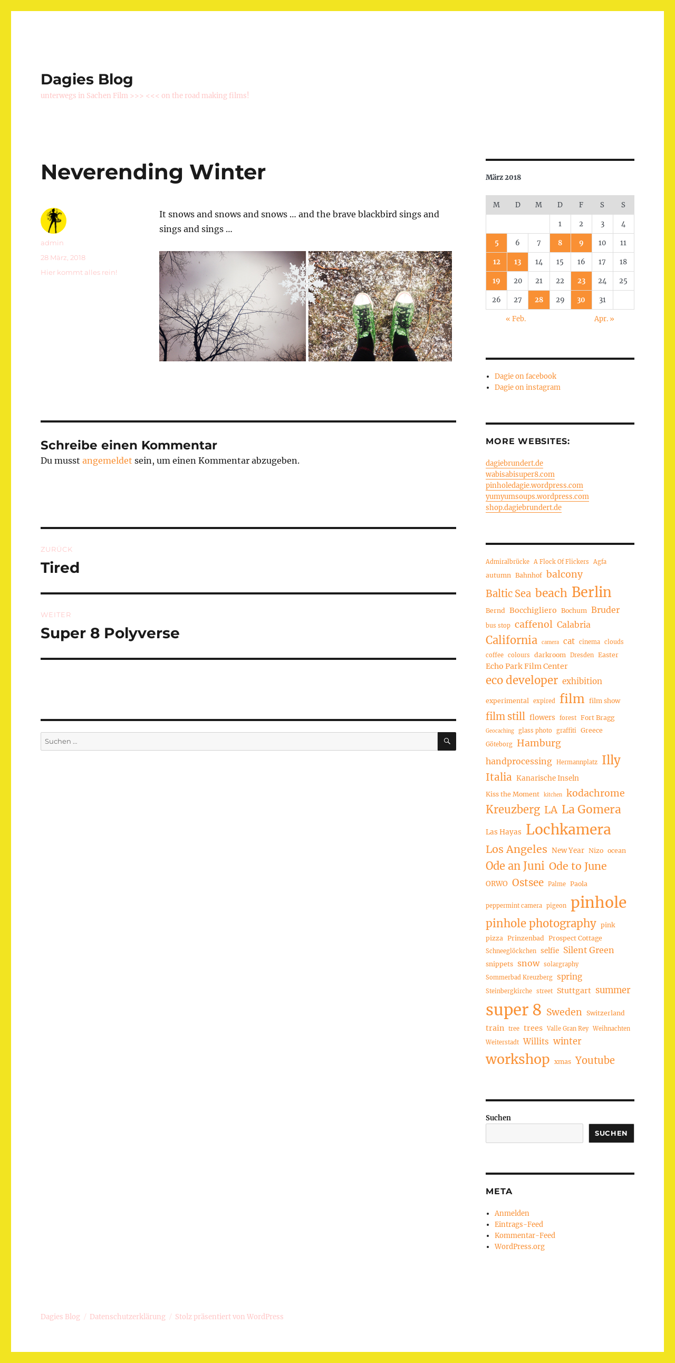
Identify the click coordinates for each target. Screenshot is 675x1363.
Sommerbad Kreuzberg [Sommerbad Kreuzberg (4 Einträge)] (519, 977)
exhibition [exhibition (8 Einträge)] (582, 681)
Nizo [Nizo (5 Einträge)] (596, 851)
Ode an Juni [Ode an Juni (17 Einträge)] (515, 865)
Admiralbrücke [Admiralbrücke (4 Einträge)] (507, 561)
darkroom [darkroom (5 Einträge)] (550, 655)
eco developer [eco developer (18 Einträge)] (522, 680)
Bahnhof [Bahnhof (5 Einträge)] (528, 575)
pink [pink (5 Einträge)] (608, 925)
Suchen (498, 1118)
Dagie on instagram (528, 387)
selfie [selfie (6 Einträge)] (550, 950)
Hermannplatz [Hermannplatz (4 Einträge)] (576, 762)
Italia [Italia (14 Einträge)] (499, 777)
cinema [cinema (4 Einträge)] (589, 642)
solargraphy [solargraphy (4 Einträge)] (561, 964)
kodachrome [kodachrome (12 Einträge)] (595, 793)
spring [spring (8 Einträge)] (569, 977)
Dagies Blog (87, 79)
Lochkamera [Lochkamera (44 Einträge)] (568, 829)
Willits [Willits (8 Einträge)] (536, 1041)
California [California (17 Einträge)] (511, 640)
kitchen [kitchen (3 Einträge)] (553, 795)
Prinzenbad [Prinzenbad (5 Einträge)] (525, 938)
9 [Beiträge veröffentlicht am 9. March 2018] (581, 242)
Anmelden (512, 1213)
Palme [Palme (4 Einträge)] (557, 884)
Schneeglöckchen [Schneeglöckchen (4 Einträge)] (511, 951)
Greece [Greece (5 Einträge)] (592, 730)
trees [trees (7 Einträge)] (533, 1028)
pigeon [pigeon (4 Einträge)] (556, 905)
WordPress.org (520, 1246)
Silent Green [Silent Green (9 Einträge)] (588, 950)
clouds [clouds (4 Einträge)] (614, 642)
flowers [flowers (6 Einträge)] (542, 717)
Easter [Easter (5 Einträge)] (608, 655)
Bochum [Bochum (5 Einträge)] (574, 611)
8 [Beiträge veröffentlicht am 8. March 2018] (560, 242)
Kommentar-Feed (525, 1235)
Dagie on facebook (525, 376)
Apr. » (604, 318)
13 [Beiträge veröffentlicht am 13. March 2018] (517, 261)
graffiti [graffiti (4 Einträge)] (566, 730)
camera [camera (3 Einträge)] (550, 642)
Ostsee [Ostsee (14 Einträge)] (528, 883)
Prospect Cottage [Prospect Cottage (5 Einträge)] (575, 938)
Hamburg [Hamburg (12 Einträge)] (539, 743)
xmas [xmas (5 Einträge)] (562, 1062)
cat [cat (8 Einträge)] (569, 641)
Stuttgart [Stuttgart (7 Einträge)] (574, 990)
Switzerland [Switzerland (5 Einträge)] (605, 1013)
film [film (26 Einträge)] (572, 699)
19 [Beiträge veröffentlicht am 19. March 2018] (496, 280)
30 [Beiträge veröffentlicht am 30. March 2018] (581, 299)
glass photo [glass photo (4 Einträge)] (535, 730)
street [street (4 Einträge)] (544, 991)
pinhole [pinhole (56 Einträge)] (598, 902)
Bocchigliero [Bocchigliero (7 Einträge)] (533, 610)
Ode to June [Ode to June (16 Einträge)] (578, 866)
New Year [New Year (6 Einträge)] (568, 850)
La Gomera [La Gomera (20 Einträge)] (591, 809)
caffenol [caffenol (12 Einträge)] (534, 624)
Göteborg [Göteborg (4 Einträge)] (499, 744)
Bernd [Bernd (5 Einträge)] (495, 611)
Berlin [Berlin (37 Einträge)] (592, 592)
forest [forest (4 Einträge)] (568, 718)
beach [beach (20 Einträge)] (551, 593)
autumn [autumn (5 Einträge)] (498, 575)
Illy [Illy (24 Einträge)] (611, 760)
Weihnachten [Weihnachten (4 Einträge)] (611, 1028)
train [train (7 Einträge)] (495, 1028)
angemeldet (107, 460)
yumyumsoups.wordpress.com (537, 496)
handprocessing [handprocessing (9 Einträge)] (519, 761)
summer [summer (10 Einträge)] (613, 990)
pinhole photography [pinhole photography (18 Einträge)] (541, 923)
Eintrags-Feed (519, 1224)
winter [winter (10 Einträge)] (567, 1041)
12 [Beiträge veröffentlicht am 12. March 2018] (496, 261)
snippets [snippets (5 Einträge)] (499, 964)
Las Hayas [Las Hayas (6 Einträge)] (504, 832)
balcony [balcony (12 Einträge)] (564, 574)
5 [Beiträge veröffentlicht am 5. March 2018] (497, 242)
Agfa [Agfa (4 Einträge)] (599, 561)
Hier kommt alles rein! (79, 272)
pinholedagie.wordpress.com (534, 485)
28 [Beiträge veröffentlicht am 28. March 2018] (539, 299)
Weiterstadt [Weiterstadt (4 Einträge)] (502, 1042)
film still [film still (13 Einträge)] (505, 717)
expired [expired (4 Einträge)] (544, 701)
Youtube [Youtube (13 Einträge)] (595, 1060)
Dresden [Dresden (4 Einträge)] (582, 655)
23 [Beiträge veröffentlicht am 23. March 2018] (581, 280)
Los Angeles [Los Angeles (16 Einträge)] (516, 849)
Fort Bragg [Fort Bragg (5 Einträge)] (597, 718)
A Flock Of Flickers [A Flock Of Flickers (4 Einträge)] (561, 561)
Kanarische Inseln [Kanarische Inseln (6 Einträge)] (547, 778)
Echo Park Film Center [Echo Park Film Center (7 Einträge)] (527, 666)
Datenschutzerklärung (128, 1316)
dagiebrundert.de (514, 463)
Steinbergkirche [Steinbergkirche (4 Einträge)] (509, 991)
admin (52, 242)
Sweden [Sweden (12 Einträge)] (564, 1012)
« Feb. (516, 318)
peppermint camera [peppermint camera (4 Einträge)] (514, 905)
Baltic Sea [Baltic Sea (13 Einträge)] (508, 594)
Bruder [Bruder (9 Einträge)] (605, 609)
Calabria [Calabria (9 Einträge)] (574, 624)
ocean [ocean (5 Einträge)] (617, 851)
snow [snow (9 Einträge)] (528, 963)
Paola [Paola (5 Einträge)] (578, 884)
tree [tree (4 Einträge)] (513, 1028)
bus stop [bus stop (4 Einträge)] (498, 625)
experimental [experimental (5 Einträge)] (507, 701)
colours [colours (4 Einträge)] (519, 655)
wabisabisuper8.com (520, 474)
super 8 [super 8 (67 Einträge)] (514, 1010)
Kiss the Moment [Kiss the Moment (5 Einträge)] (512, 794)
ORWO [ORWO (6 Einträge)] (497, 883)
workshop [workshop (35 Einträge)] (518, 1059)
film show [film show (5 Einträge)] (604, 701)
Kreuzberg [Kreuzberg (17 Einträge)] (513, 809)
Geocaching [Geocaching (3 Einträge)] (500, 731)
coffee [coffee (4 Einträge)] (495, 655)
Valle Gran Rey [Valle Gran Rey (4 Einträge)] (568, 1028)
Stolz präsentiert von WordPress (229, 1316)
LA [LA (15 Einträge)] (550, 809)
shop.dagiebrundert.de (524, 507)
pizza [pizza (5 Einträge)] (494, 938)
